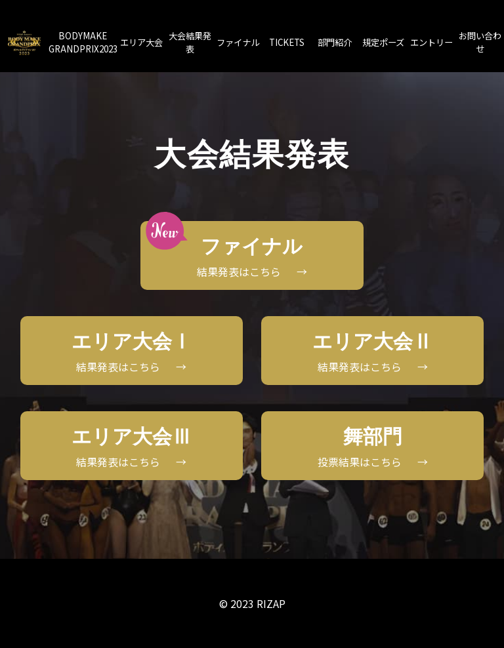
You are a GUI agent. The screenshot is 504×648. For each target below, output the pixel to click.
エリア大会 (141, 42)
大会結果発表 (190, 42)
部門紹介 (335, 42)
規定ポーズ (383, 42)
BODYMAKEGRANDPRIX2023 (83, 42)
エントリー (431, 42)
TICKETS (286, 42)
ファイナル (238, 42)
